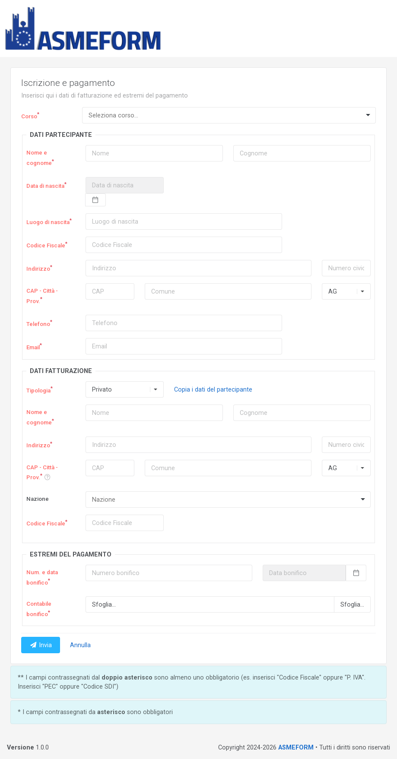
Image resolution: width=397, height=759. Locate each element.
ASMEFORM (296, 747)
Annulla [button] (80, 645)
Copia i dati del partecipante (213, 389)
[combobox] (229, 115)
